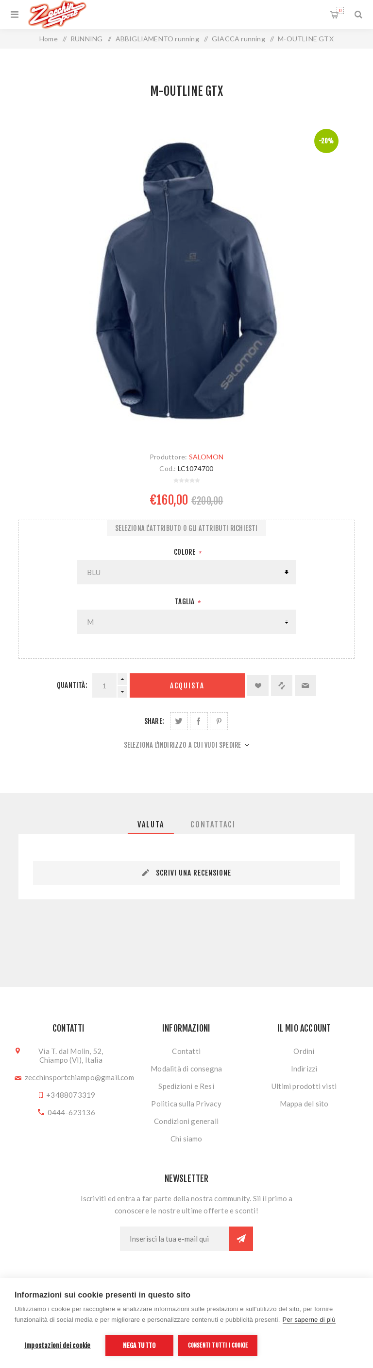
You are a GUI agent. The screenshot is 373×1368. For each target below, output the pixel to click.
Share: (154, 721)
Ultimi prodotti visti (304, 1086)
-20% (326, 141)
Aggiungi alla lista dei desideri (258, 685)
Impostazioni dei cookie (57, 1345)
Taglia (185, 601)
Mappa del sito (304, 1103)
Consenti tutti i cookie (218, 1345)
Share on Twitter (179, 721)
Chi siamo (186, 1138)
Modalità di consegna (186, 1068)
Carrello (340, 10)
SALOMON (206, 457)
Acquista (187, 685)
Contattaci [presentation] (213, 824)
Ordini (303, 1051)
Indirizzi (304, 1068)
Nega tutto (139, 1345)
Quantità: (72, 685)
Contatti (186, 1051)
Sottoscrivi (241, 1239)
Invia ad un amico (305, 685)
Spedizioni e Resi (186, 1086)
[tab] (151, 824)
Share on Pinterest (219, 721)
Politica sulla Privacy (186, 1103)
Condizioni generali (186, 1121)
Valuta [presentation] (150, 824)
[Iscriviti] (174, 1239)
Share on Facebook (199, 721)
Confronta (281, 685)
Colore (185, 552)
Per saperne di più (309, 1319)
